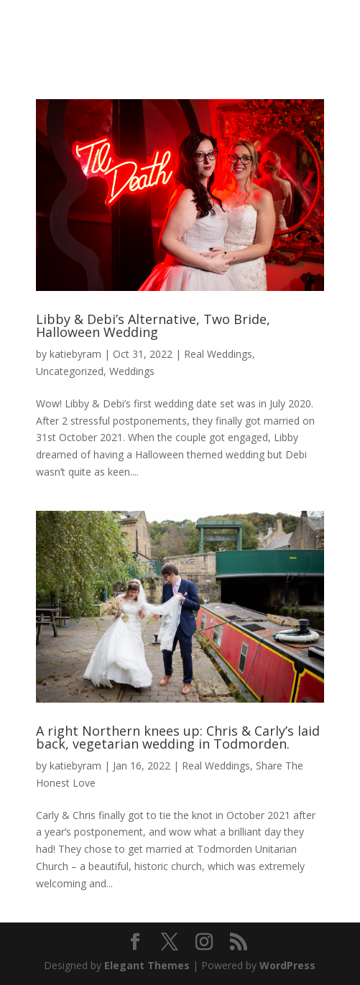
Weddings (131, 371)
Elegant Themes (147, 965)
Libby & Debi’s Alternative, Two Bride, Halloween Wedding (153, 325)
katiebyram (75, 354)
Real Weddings (218, 354)
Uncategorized (69, 371)
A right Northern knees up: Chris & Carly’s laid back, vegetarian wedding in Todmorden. (178, 737)
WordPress (287, 965)
